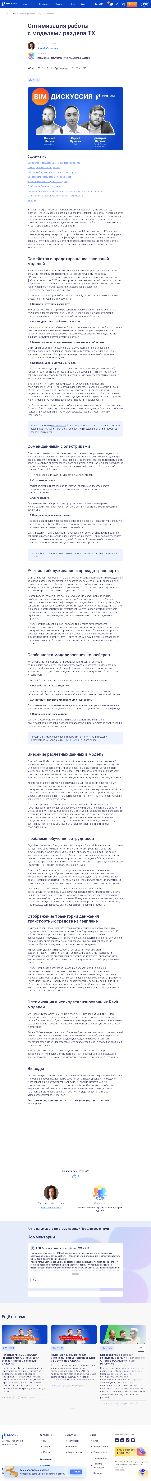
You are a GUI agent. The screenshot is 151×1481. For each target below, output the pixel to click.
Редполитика (100, 1451)
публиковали (58, 425)
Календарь (44, 4)
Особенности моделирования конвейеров (49, 177)
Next (141, 1347)
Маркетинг (60, 4)
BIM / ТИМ (34, 79)
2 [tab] (78, 1408)
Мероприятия (75, 1451)
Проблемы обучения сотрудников (45, 186)
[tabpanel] (26, 1361)
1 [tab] (72, 1408)
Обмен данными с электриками (44, 167)
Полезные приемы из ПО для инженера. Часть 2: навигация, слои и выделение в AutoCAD (73, 1357)
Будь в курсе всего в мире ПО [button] (127, 1451)
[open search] (117, 4)
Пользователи (100, 1457)
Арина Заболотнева (47, 48)
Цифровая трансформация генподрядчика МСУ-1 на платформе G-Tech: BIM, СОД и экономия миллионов (122, 1358)
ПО (44, 1440)
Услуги (46, 1445)
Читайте (35, 553)
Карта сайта (120, 1469)
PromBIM (99, 4)
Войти (132, 4)
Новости (72, 1445)
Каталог (25, 4)
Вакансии (98, 1472)
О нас (83, 4)
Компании (46, 1458)
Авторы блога (100, 1445)
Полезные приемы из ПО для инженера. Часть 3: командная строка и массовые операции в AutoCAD (20, 1358)
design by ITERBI (121, 1466)
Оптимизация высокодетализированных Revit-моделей (56, 195)
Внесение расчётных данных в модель (48, 181)
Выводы (32, 200)
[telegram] (127, 1439)
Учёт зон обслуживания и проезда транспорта (52, 172)
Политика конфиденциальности (128, 1464)
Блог (73, 4)
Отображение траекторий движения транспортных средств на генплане (65, 191)
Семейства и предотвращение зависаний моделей (54, 163)
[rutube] (123, 4)
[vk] (117, 1439)
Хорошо (76, 1472)
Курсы (46, 1451)
